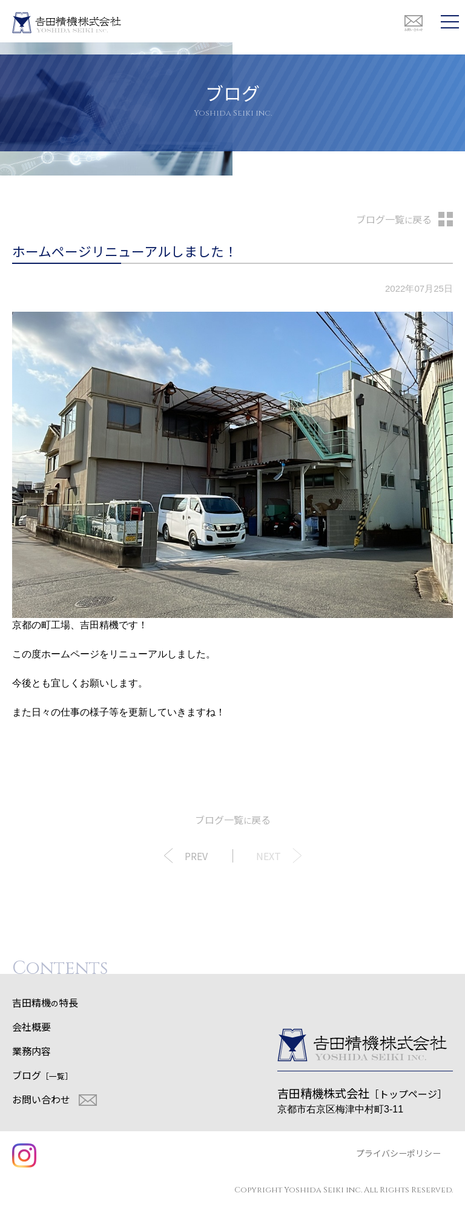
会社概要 (31, 1026)
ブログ (42, 1075)
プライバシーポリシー (398, 1153)
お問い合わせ (41, 1099)
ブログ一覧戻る (394, 219)
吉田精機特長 (45, 1002)
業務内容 (31, 1050)
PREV (196, 856)
